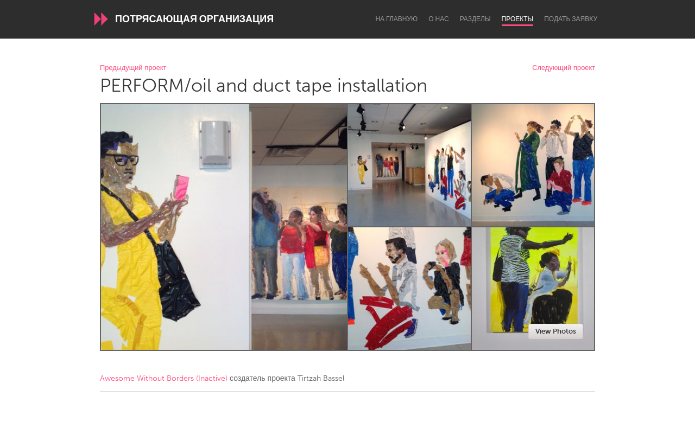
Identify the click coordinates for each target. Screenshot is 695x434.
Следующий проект (563, 68)
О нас (438, 19)
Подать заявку (570, 19)
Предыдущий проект (133, 68)
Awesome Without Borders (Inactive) (164, 378)
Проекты (518, 19)
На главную (396, 19)
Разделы (475, 19)
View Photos (555, 331)
